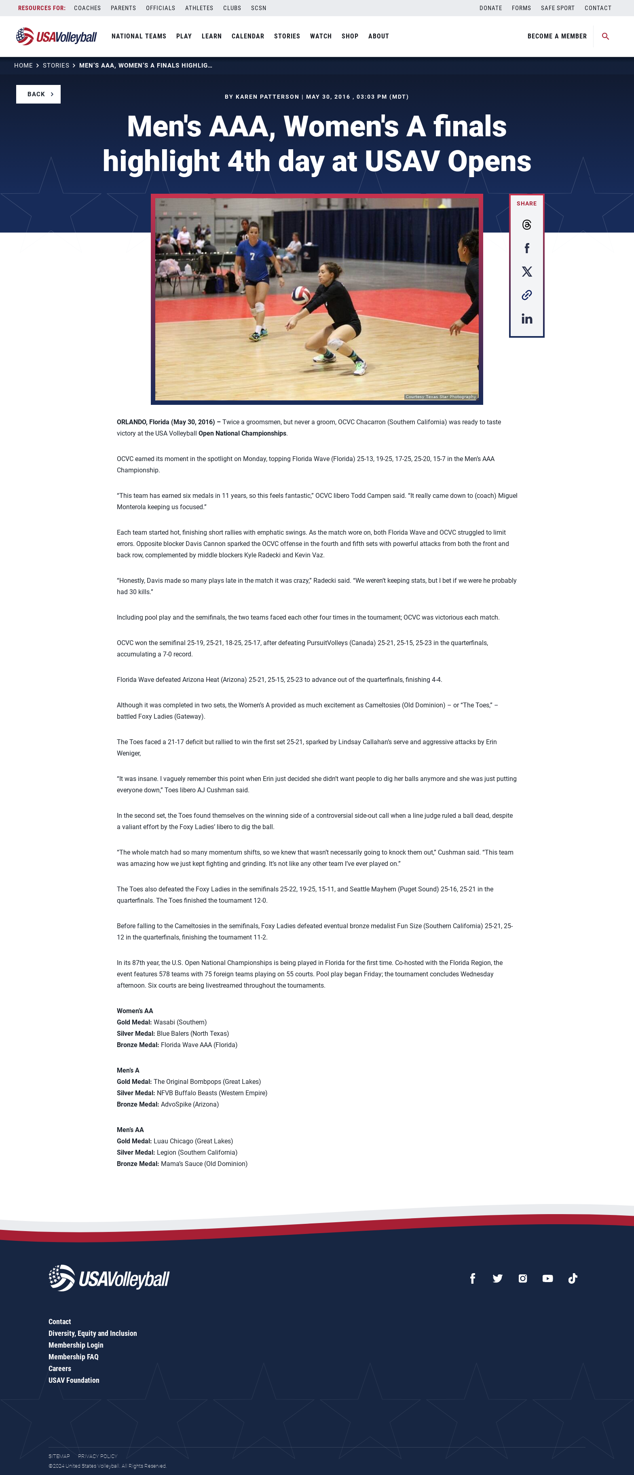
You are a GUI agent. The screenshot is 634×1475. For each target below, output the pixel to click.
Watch (321, 36)
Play (184, 36)
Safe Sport (558, 8)
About (378, 36)
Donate (491, 8)
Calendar (248, 36)
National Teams (139, 36)
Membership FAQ (74, 1356)
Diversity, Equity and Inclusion (93, 1333)
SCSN (258, 8)
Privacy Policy (98, 1456)
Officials (160, 8)
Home (23, 65)
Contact (598, 8)
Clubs (232, 8)
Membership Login (76, 1345)
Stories (287, 36)
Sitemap (59, 1456)
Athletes (199, 8)
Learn (212, 36)
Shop (350, 36)
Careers (60, 1368)
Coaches (87, 8)
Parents (123, 8)
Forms (521, 8)
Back (36, 94)
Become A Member (557, 36)
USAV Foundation (74, 1380)
